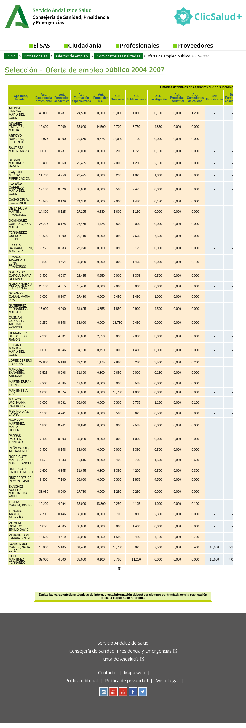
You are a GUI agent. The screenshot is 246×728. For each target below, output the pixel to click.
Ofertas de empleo (72, 56)
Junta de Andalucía (120, 659)
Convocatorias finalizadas (118, 56)
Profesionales (139, 45)
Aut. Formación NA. (100, 98)
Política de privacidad (126, 680)
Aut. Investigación (158, 97)
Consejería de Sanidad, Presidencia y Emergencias (120, 651)
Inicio (11, 56)
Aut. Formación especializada (81, 98)
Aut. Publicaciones (136, 97)
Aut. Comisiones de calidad (195, 98)
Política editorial (81, 680)
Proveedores (195, 45)
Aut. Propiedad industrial (177, 98)
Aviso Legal (166, 680)
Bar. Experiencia (214, 97)
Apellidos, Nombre (21, 97)
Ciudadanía (85, 45)
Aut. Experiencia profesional (43, 98)
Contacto (107, 672)
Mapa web (134, 672)
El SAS (41, 45)
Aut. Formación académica (61, 98)
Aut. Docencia (117, 97)
